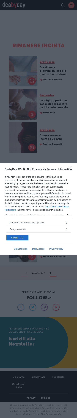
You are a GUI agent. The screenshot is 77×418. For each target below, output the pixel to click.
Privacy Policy (56, 249)
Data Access (38, 249)
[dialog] (38, 209)
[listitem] (38, 222)
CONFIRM (17, 237)
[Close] (71, 169)
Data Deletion (20, 249)
